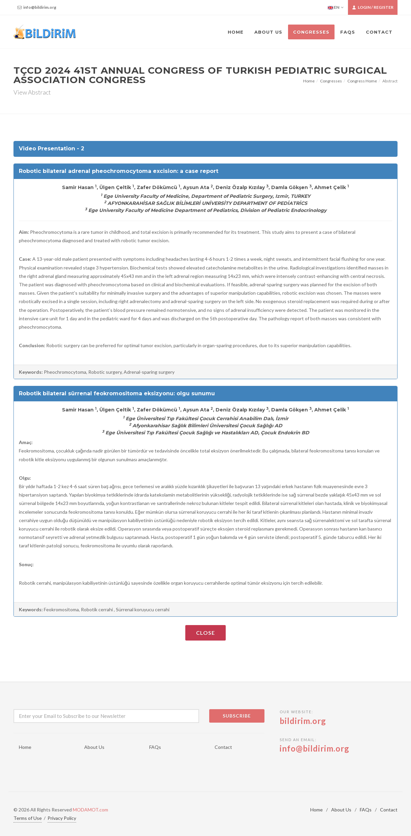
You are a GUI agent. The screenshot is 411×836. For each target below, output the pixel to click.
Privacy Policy (62, 818)
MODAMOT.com (90, 809)
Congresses (331, 80)
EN (336, 7)
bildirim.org (303, 721)
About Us (94, 747)
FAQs (155, 747)
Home (309, 80)
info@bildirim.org (37, 7)
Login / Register (372, 7)
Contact (223, 747)
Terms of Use (27, 818)
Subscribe (237, 716)
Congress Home (362, 80)
